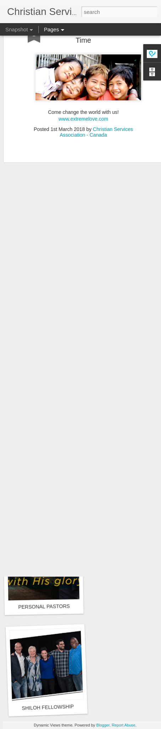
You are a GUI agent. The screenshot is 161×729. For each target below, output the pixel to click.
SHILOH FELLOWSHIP (48, 707)
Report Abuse (123, 725)
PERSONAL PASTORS (44, 606)
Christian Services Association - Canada (96, 112)
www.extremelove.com (83, 99)
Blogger (102, 725)
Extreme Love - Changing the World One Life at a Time (73, 515)
